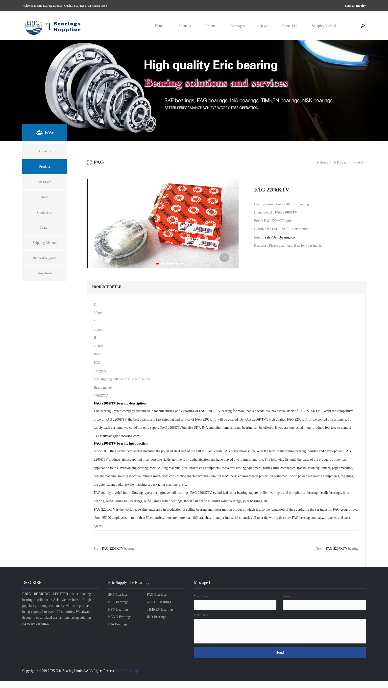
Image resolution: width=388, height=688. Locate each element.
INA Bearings (117, 624)
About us (184, 26)
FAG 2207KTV (336, 548)
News (263, 26)
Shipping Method (324, 26)
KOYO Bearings (119, 617)
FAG (359, 162)
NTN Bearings (118, 609)
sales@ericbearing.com (281, 237)
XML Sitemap (128, 671)
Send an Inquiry (355, 5)
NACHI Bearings (159, 602)
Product (211, 26)
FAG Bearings (157, 594)
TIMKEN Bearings (160, 609)
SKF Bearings (118, 594)
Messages (238, 26)
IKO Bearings (156, 617)
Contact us (289, 26)
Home (159, 26)
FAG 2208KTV (112, 548)
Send (280, 652)
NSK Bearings (118, 602)
